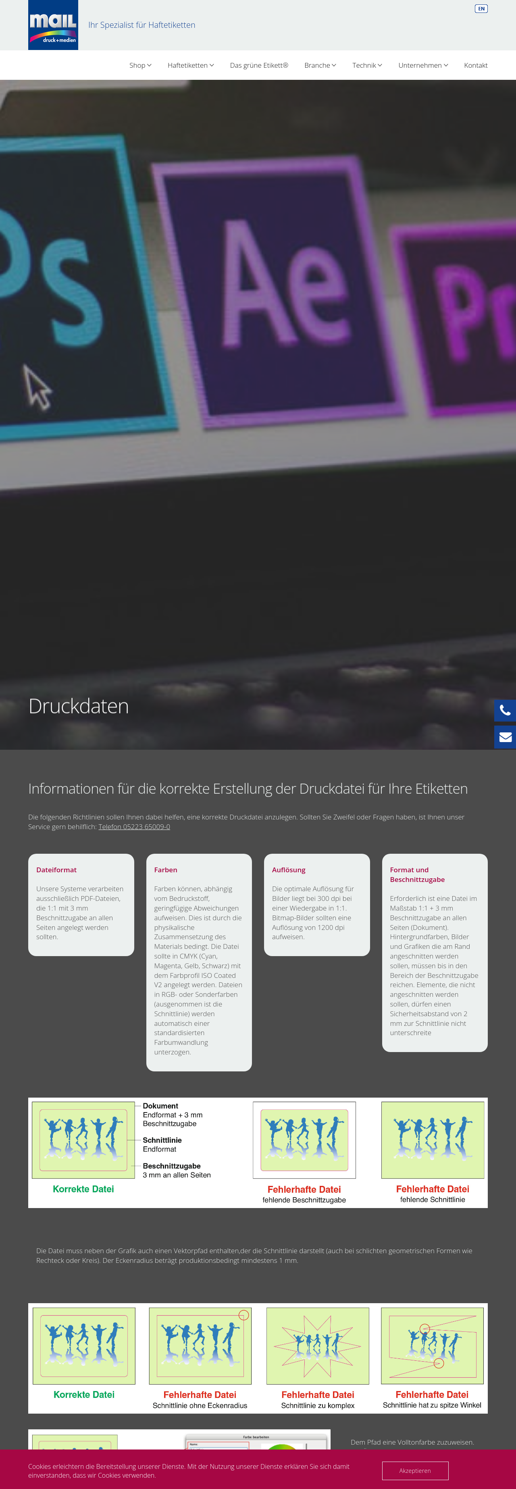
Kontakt (476, 65)
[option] (258, 415)
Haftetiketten (191, 65)
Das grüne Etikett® (259, 65)
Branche (320, 65)
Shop (140, 65)
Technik (367, 65)
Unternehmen (423, 65)
